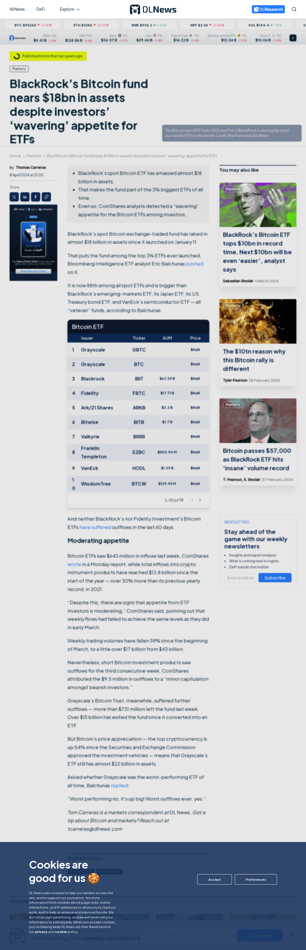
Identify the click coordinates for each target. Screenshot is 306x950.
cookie (61, 931)
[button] (213, 879)
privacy (41, 931)
